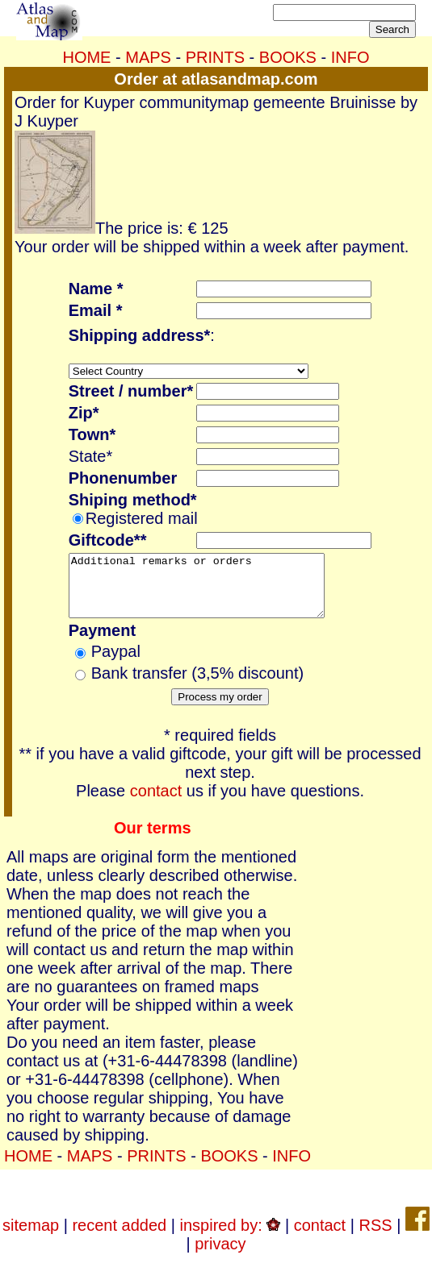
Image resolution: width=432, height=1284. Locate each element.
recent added (119, 1237)
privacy (220, 1256)
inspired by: (230, 1237)
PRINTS (215, 57)
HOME (86, 57)
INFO (350, 57)
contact (156, 803)
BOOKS (288, 57)
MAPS (148, 57)
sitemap (30, 1237)
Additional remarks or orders (211, 591)
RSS (375, 1237)
